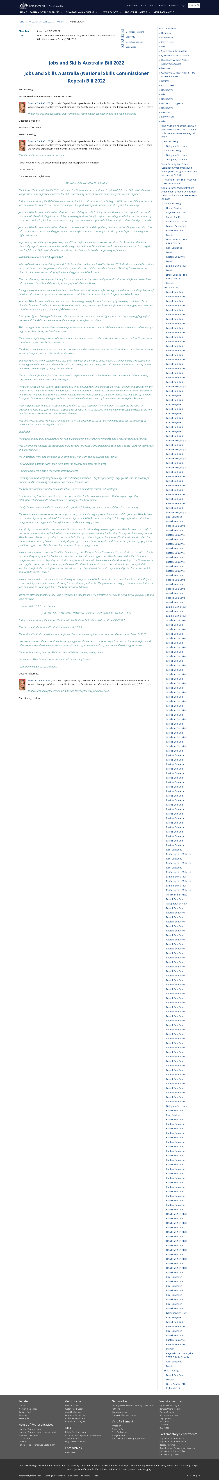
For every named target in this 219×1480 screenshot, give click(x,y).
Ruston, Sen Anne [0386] (175, 1196)
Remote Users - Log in (170, 1408)
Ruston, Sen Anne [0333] (175, 957)
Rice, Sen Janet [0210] (174, 404)
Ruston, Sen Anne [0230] (175, 494)
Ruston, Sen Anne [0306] (175, 836)
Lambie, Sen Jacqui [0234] (176, 512)
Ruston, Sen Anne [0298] (175, 800)
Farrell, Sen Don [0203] (174, 373)
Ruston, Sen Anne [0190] (175, 314)
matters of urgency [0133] (172, 103)
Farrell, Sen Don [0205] (174, 382)
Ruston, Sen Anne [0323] (175, 912)
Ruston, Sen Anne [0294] (175, 782)
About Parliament (136, 12)
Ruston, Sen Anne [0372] (175, 1133)
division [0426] (170, 1379)
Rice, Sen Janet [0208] (174, 395)
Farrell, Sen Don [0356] (174, 1061)
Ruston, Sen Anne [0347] (175, 1020)
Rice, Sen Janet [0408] (174, 1295)
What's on (116, 1425)
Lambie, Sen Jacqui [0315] (176, 876)
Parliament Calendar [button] (136, 5)
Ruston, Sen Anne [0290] (175, 764)
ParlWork (173, 5)
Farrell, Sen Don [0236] (174, 521)
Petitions (116, 1408)
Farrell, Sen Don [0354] (174, 1052)
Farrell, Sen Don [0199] (174, 355)
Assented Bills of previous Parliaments (83, 1435)
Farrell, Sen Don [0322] (174, 908)
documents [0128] (167, 98)
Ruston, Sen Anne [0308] (175, 845)
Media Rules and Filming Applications (129, 1438)
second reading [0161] (172, 150)
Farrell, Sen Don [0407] (174, 1290)
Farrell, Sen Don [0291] (174, 768)
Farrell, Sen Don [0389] (174, 1209)
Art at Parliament (119, 1432)
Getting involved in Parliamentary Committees (133, 1405)
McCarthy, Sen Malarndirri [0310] (179, 854)
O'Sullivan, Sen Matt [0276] (176, 701)
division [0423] (170, 1366)
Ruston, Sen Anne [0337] (175, 975)
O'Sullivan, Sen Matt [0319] (176, 894)
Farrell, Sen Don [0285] (174, 741)
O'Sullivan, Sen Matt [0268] (176, 665)
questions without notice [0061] (175, 55)
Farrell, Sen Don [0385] (174, 1191)
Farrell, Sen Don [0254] (174, 602)
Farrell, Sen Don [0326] (174, 926)
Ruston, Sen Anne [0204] (175, 377)
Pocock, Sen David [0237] (175, 525)
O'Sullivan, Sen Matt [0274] (176, 692)
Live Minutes (24, 1438)
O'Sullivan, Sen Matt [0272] (176, 683)
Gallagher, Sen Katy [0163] (176, 159)
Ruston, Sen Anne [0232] (175, 503)
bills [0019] (163, 46)
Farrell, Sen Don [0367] (174, 1110)
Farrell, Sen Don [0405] (174, 1281)
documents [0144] (167, 107)
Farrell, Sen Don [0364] (174, 1097)
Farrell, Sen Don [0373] (174, 1137)
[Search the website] (194, 6)
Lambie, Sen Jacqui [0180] (176, 265)
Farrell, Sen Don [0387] (174, 1200)
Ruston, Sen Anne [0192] (175, 323)
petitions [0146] (166, 112)
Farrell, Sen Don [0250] (174, 584)
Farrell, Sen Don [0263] (174, 642)
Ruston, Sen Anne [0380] (175, 1169)
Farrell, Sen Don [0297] (174, 795)
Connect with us (119, 1412)
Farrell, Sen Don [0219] (174, 444)
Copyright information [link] (55, 1475)
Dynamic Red (25, 1412)
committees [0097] (167, 85)
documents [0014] (167, 37)
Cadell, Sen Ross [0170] (175, 217)
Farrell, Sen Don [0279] (174, 714)
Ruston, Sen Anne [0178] (175, 256)
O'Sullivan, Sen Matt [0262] (176, 638)
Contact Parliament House (124, 1415)
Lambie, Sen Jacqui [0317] (176, 885)
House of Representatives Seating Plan (37, 1444)
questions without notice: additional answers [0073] (175, 61)
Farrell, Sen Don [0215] (174, 427)
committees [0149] (167, 116)
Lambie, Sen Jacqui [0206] (176, 386)
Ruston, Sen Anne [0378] (175, 1160)
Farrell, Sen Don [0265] (174, 651)
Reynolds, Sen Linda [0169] (176, 212)
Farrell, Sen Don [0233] (174, 507)
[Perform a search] (198, 6)
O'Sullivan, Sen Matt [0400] (176, 1259)
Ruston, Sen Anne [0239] (175, 534)
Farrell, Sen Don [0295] (174, 786)
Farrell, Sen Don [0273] (174, 687)
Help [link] (96, 1475)
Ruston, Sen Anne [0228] (175, 485)
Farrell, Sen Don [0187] (174, 301)
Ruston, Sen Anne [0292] (175, 773)
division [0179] (170, 261)
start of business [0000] (168, 28)
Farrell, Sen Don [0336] (174, 971)
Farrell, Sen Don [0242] (174, 548)
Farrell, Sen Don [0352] (174, 1043)
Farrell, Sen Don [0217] (174, 436)
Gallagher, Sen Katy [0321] (176, 903)
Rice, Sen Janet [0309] (174, 849)
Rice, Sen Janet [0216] (174, 431)
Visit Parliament (164, 12)
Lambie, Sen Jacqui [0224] (176, 467)
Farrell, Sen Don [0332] (174, 953)
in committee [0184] (171, 287)
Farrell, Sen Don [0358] (174, 1070)
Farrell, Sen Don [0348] (174, 1025)
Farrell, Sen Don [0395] (174, 1236)
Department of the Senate (172, 1438)
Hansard (60, 22)
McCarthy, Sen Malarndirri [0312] (179, 863)
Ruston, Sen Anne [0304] (175, 827)
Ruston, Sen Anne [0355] (175, 1056)
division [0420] (170, 1349)
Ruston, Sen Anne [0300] (175, 809)
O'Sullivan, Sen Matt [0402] (176, 1268)
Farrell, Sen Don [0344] (174, 1007)
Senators (23, 1415)
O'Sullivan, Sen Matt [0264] (176, 647)
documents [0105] (167, 90)
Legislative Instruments (76, 1441)
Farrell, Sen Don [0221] (174, 453)
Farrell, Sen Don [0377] (174, 1155)
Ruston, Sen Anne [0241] (175, 543)
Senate (22, 1405)
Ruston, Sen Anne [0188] (175, 305)
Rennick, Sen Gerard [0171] (176, 221)
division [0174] (170, 235)
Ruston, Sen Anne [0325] (175, 921)
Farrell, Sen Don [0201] (174, 364)
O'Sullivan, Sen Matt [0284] (176, 737)
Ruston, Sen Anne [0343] (175, 1002)
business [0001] (166, 33)
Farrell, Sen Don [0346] (174, 1016)
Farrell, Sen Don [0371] (174, 1128)
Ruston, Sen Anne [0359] (175, 1074)
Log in (183, 5)
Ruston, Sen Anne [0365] (175, 1101)
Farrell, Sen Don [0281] (174, 723)
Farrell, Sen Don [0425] (174, 1375)
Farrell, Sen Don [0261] (174, 633)
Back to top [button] (193, 1475)
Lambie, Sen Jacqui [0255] (176, 606)
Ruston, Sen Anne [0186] (175, 296)
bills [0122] (163, 94)
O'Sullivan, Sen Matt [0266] (176, 656)
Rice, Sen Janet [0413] (174, 1317)
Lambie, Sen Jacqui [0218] (176, 440)
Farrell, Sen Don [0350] (174, 1034)
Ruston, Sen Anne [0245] (175, 561)
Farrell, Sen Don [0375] (174, 1146)
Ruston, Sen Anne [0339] (175, 984)
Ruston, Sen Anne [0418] (175, 1340)
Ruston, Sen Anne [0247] (175, 570)
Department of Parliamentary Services (177, 1448)
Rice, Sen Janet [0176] (174, 247)
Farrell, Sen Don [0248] (174, 575)
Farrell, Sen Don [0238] (174, 530)
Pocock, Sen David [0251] (175, 588)
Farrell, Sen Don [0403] (174, 1272)
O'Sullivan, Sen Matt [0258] (176, 620)
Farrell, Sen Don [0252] (174, 593)
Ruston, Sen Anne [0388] (175, 1205)
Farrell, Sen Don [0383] (174, 1182)
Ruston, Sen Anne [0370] (175, 1124)
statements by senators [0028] (174, 51)
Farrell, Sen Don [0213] (174, 418)
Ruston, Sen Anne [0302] (175, 818)
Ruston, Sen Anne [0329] (175, 939)
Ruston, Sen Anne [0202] (175, 368)
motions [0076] (165, 68)
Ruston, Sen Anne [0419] (175, 1344)
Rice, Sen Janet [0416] (174, 1331)
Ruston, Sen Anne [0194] (175, 332)
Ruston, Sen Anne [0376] (175, 1151)
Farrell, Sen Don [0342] (174, 998)
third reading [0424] (171, 1370)
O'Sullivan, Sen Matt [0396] (176, 1241)
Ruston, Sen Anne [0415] (175, 1326)
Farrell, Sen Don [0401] (174, 1263)
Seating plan (24, 1418)
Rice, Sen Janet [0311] (174, 858)
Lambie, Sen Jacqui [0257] (176, 615)
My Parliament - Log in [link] (170, 1405)
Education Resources (75, 1415)
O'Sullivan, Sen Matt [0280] (176, 719)
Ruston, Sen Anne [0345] (175, 1011)
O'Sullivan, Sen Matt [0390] (176, 1214)
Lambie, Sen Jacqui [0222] (176, 458)
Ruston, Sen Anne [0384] (175, 1187)
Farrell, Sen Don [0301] (174, 813)
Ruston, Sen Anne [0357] (175, 1065)
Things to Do (117, 1429)
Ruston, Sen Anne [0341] (175, 993)
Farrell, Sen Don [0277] (174, 705)
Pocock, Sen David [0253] (175, 597)
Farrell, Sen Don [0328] (174, 935)
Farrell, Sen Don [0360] (174, 1079)
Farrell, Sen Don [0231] (174, 498)
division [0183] (170, 283)
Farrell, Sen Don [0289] (174, 759)
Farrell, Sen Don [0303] (174, 822)
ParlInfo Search (167, 1412)
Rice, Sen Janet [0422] (174, 1361)
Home (23, 12)
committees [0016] (167, 42)
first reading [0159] (171, 141)
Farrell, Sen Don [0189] (174, 310)
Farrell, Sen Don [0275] (174, 696)
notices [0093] (165, 81)
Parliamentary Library (75, 1418)
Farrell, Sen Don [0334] (174, 962)
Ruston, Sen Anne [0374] (175, 1142)
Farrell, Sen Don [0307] (174, 840)
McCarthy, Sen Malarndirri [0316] (179, 881)
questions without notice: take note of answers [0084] (178, 74)
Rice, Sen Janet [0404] (174, 1277)
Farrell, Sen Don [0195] (174, 337)
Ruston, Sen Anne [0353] (175, 1047)
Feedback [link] (85, 1475)
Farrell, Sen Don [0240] (174, 539)
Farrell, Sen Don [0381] (174, 1173)
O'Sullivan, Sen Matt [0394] (176, 1232)
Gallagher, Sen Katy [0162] (176, 155)
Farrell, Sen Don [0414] (174, 1322)
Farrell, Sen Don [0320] (174, 899)
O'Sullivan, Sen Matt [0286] (176, 746)
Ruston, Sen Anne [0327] (175, 930)
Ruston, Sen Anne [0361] (175, 1083)
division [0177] (170, 252)
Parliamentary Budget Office (172, 1451)
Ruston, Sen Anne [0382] (175, 1178)
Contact (152, 5)
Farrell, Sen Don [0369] (174, 1119)
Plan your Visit (118, 1435)
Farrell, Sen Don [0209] (174, 400)
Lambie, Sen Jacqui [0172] (176, 226)
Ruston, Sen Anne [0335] (175, 966)
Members (23, 1441)
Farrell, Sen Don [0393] (174, 1227)
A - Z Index (164, 1421)
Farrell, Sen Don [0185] (174, 292)
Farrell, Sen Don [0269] (174, 669)
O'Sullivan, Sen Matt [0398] (176, 1250)
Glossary (164, 1424)
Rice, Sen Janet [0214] (174, 422)
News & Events (109, 12)
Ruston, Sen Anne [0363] (175, 1092)
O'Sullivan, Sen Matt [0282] (176, 728)
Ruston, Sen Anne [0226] (175, 476)
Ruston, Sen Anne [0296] (175, 791)
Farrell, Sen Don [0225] (174, 471)
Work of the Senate (28, 1408)
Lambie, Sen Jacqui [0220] (176, 449)
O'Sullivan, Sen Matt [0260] (176, 629)
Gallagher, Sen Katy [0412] (176, 1313)
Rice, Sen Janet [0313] (174, 867)
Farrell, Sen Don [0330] (174, 944)
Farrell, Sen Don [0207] (174, 391)
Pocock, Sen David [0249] (175, 579)
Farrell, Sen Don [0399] (174, 1254)
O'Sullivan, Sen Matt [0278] (176, 710)
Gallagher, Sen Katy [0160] (176, 146)
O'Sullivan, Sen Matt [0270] (176, 674)
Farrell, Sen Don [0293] (174, 777)
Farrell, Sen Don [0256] (174, 611)
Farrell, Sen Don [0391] (174, 1218)
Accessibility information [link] (30, 1475)
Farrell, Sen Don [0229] (174, 489)
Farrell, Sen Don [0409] (174, 1299)
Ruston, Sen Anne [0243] (175, 552)
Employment (165, 1418)
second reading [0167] (172, 203)
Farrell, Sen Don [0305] (174, 831)
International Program (75, 1421)
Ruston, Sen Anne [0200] (175, 359)
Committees (70, 1452)
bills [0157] (163, 121)
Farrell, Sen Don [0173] (174, 230)
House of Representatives (31, 1429)
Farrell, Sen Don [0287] (174, 750)
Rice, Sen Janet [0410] (174, 1304)
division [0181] (170, 270)
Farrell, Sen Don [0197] (174, 346)
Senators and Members (80, 12)
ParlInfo (162, 5)
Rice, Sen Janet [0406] (174, 1286)
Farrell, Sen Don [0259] (174, 624)
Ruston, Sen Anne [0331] (175, 948)
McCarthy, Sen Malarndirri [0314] (179, 872)
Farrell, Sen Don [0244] (174, 557)
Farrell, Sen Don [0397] (174, 1245)
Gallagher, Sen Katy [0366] (176, 1106)
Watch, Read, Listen (74, 1408)
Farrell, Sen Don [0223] (174, 462)
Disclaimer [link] (73, 1475)
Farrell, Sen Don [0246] (174, 566)
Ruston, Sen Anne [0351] (175, 1038)
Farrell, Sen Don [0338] (174, 980)
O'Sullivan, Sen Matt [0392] (176, 1223)
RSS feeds (164, 1427)
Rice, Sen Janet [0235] (174, 516)
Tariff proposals (72, 1438)
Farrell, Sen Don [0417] (174, 1335)
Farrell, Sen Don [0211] (174, 409)
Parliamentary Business (44, 12)
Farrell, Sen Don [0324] (174, 917)
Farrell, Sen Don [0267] (174, 660)
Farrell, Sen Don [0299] (174, 804)
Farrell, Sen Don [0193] (174, 328)
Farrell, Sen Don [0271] (174, 678)
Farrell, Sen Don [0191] (174, 319)
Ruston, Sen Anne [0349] (175, 1029)
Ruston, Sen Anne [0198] (175, 350)
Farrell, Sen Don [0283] (174, 732)
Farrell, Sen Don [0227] (174, 480)
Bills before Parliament (75, 1432)
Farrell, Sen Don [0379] (174, 1164)
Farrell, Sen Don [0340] (174, 989)
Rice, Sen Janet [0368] (174, 1115)
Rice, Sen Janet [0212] (174, 413)
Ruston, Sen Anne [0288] (175, 755)
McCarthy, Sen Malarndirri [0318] (179, 890)
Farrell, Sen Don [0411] (174, 1308)
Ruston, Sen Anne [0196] (175, 341)
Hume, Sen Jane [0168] (174, 208)
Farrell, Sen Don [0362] (174, 1088)
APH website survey (169, 1415)
